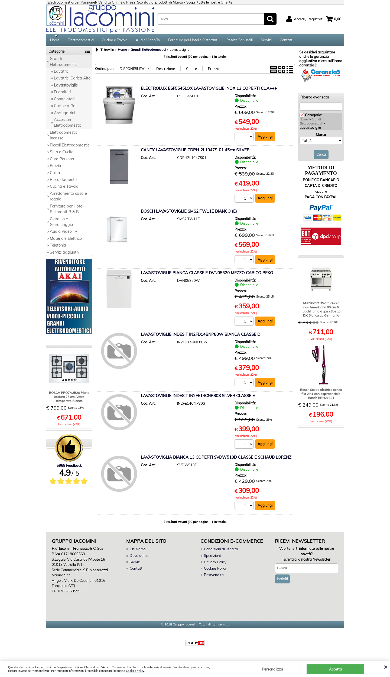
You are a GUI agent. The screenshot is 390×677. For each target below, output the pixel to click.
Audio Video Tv (148, 41)
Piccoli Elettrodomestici (70, 146)
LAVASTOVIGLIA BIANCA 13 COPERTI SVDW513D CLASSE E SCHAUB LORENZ (216, 459)
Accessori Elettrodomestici (68, 124)
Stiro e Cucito (61, 153)
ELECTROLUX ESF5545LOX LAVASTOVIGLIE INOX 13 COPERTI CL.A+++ (209, 90)
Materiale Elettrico (66, 240)
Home (55, 41)
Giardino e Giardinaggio (61, 223)
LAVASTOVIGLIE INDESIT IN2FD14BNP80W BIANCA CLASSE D (200, 336)
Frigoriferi (62, 93)
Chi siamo (137, 551)
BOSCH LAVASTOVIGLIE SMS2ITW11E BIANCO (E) (189, 213)
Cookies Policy (135, 671)
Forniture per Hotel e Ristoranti (193, 41)
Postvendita (213, 576)
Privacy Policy (215, 564)
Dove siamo (139, 557)
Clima (55, 174)
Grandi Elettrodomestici (64, 63)
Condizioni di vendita (221, 551)
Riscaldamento (63, 181)
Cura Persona (62, 160)
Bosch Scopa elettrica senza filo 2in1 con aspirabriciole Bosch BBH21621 (321, 395)
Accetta (335, 669)
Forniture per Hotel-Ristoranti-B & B (67, 210)
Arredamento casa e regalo (68, 198)
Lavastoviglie (66, 86)
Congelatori (64, 100)
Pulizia (55, 167)
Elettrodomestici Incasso (64, 137)
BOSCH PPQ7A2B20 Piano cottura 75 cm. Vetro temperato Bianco (69, 398)
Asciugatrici (64, 114)
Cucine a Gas (65, 107)
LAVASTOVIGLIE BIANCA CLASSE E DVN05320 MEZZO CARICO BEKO (207, 274)
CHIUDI (385, 666)
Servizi (266, 41)
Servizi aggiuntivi (65, 253)
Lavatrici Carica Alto (72, 80)
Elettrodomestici (81, 41)
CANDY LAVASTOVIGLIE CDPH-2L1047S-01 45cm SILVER (195, 151)
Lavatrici (61, 73)
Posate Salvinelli (239, 41)
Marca (321, 136)
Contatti (286, 41)
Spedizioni (212, 557)
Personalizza (272, 669)
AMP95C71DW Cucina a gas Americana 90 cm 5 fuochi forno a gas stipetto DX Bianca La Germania (320, 311)
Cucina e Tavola (115, 41)
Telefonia (58, 247)
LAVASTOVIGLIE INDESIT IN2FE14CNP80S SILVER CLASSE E (198, 397)
